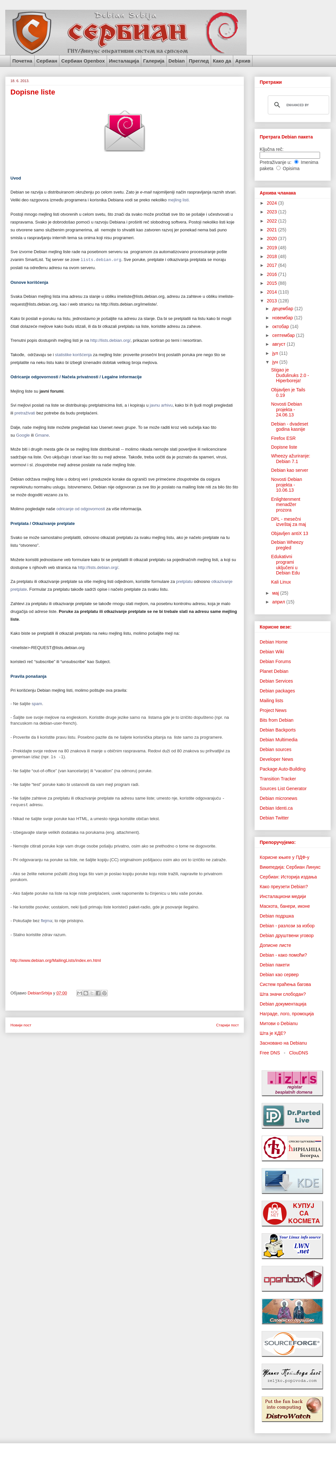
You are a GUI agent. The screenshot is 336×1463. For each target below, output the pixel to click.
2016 (272, 274)
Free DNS (270, 1052)
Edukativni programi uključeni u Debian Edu (285, 564)
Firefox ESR (283, 438)
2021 (272, 229)
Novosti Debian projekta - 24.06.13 (286, 409)
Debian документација (283, 1004)
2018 (272, 256)
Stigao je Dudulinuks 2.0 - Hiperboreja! (290, 375)
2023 (272, 211)
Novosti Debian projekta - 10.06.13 (286, 485)
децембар (283, 308)
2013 (272, 300)
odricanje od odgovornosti (80, 508)
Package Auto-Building (283, 769)
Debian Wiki (272, 651)
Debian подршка (277, 916)
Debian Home (274, 642)
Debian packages (277, 690)
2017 (272, 265)
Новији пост (20, 1025)
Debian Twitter (274, 817)
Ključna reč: (271, 149)
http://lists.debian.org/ (110, 340)
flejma (46, 920)
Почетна (22, 61)
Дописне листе (275, 945)
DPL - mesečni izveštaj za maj (288, 521)
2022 (272, 221)
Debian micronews (278, 798)
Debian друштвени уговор (287, 935)
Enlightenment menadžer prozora (285, 505)
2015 (272, 283)
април (279, 601)
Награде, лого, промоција (287, 1013)
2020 (272, 238)
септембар (284, 335)
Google (23, 435)
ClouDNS (298, 1052)
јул (275, 353)
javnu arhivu (161, 405)
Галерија (153, 61)
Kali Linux (281, 582)
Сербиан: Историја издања (288, 876)
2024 (272, 203)
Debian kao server (289, 470)
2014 (272, 292)
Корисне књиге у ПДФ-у (284, 857)
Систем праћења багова (285, 984)
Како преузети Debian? (284, 886)
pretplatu (184, 581)
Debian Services (276, 681)
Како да (222, 61)
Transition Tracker (278, 778)
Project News (273, 710)
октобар (281, 326)
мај (276, 593)
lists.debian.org (101, 260)
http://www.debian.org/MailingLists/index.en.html (55, 960)
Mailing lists (271, 700)
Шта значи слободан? (283, 994)
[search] (297, 105)
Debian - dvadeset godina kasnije (289, 426)
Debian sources (275, 749)
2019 (272, 247)
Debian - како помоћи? (283, 955)
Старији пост (227, 1025)
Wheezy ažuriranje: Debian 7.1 (290, 458)
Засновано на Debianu (283, 1043)
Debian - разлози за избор (287, 925)
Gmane (42, 435)
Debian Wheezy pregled (287, 545)
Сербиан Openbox (83, 61)
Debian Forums (275, 661)
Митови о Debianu (279, 1023)
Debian (176, 61)
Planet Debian (274, 671)
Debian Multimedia (279, 739)
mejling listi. (179, 199)
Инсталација (124, 61)
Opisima (291, 168)
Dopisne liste (284, 447)
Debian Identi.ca (276, 808)
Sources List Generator (283, 788)
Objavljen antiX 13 (289, 533)
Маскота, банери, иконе (285, 906)
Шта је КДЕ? (273, 1033)
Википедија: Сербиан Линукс (290, 867)
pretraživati (24, 413)
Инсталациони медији (283, 896)
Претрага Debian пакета (286, 136)
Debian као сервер (279, 974)
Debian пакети (274, 964)
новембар (283, 317)
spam (37, 703)
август (279, 344)
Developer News (276, 759)
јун (275, 362)
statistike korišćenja (73, 354)
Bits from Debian (276, 720)
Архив (243, 61)
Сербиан (46, 61)
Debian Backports (278, 729)
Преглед (199, 61)
